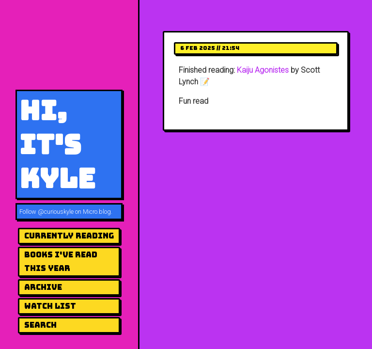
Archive (43, 287)
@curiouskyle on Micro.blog (74, 211)
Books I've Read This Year (60, 261)
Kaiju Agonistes (263, 70)
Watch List (50, 306)
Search (40, 325)
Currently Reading (69, 236)
